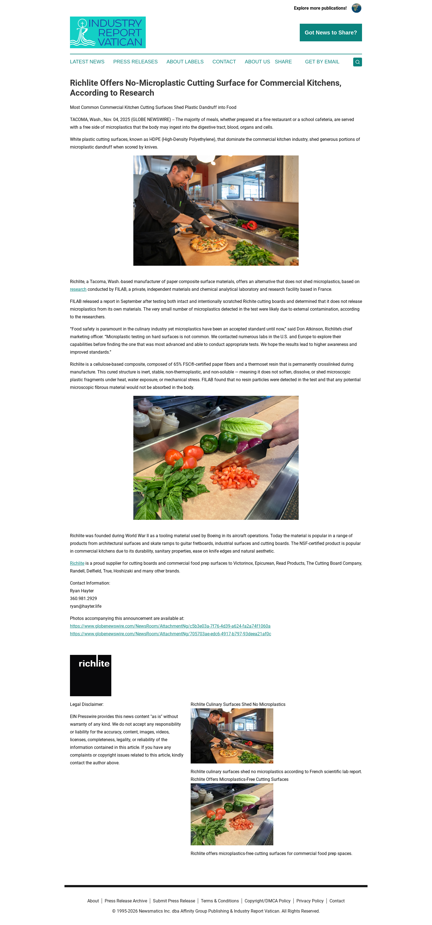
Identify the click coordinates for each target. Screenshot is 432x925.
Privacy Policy (310, 901)
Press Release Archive (126, 901)
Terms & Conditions (220, 901)
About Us (257, 61)
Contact (224, 61)
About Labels (185, 61)
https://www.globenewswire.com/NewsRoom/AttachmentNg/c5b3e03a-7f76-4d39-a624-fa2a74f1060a (170, 626)
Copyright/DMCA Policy (268, 901)
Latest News (87, 61)
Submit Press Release (174, 901)
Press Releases (135, 61)
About (93, 901)
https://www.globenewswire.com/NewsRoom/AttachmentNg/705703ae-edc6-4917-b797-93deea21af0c (170, 633)
